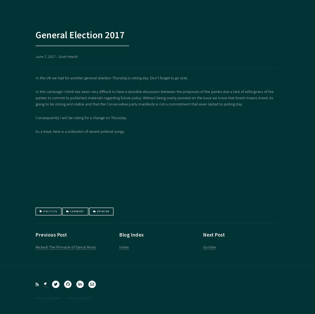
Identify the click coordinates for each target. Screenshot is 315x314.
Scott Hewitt (46, 298)
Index (124, 247)
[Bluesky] (45, 284)
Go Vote (209, 247)
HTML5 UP (84, 298)
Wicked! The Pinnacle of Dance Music (66, 247)
